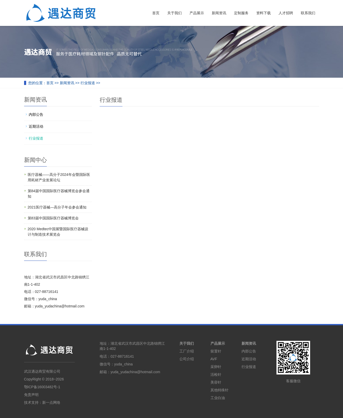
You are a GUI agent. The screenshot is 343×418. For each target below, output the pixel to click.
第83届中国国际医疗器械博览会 (53, 218)
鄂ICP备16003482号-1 (42, 387)
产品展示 (196, 13)
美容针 (215, 382)
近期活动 (36, 126)
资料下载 (263, 13)
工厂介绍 (186, 351)
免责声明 (31, 395)
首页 (155, 13)
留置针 (215, 351)
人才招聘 (286, 13)
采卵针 (215, 367)
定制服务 (241, 13)
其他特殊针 (219, 390)
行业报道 (88, 83)
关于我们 (174, 13)
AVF (213, 359)
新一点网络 (51, 402)
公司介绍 (186, 359)
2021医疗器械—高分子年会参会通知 (57, 207)
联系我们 (308, 13)
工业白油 (217, 398)
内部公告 (36, 114)
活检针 (215, 374)
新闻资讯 (219, 13)
